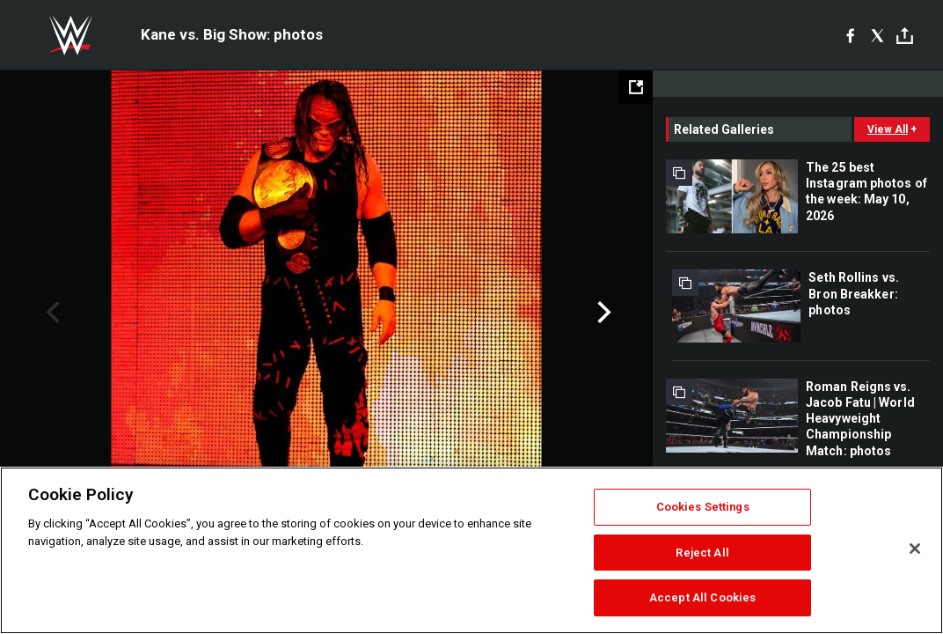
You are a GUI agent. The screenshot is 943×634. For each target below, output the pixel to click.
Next (602, 312)
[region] (471, 550)
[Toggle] (904, 35)
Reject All (702, 552)
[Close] (914, 548)
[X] (877, 35)
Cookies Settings (702, 506)
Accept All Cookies (702, 597)
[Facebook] (850, 35)
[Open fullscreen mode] (636, 87)
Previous (50, 312)
